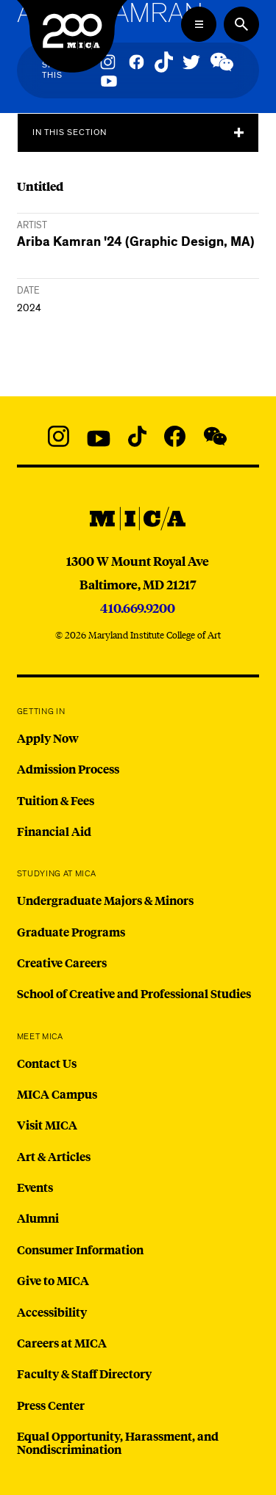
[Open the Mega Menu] (198, 24)
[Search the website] (241, 24)
